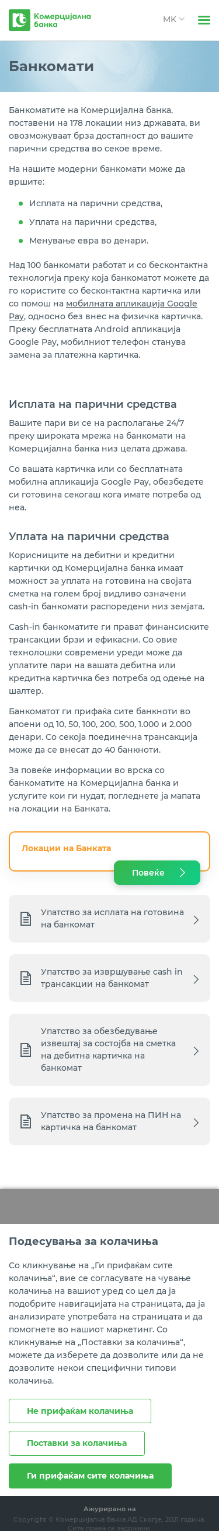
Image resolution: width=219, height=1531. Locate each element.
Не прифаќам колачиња (80, 1411)
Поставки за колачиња (77, 1443)
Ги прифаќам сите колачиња (90, 1475)
